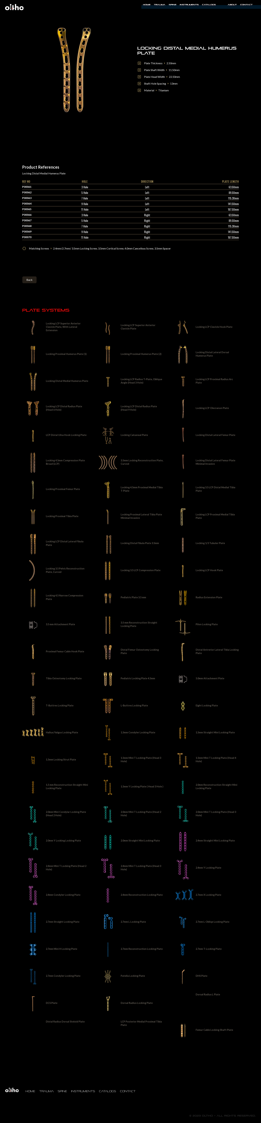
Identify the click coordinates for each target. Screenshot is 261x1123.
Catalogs (209, 5)
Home (146, 5)
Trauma (159, 5)
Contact (246, 5)
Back (29, 279)
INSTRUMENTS (189, 5)
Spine (172, 5)
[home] (14, 7)
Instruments (83, 1091)
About (232, 5)
